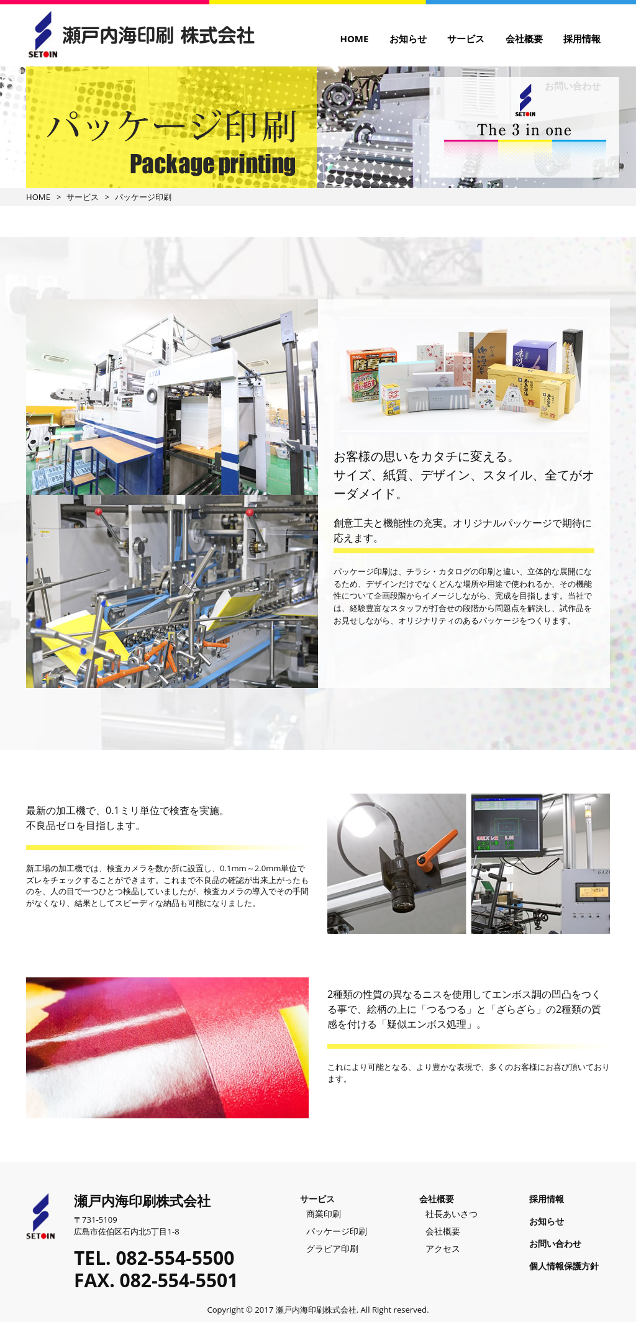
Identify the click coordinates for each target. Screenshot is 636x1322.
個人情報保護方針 (564, 1266)
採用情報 (582, 38)
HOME (354, 38)
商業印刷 (323, 1214)
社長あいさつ (451, 1214)
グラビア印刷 (332, 1248)
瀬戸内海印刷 (140, 34)
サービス (465, 38)
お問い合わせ (555, 1243)
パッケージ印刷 (336, 1231)
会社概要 (524, 38)
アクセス (442, 1248)
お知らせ (408, 38)
